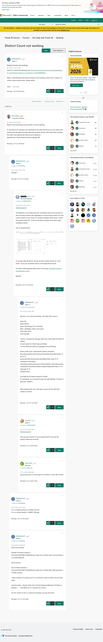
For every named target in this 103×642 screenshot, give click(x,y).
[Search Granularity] (46, 24)
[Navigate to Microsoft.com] (5, 15)
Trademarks (98, 629)
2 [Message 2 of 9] (12, 143)
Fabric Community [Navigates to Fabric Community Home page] (20, 15)
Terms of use (89, 629)
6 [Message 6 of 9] (21, 285)
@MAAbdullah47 (21, 208)
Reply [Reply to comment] (59, 148)
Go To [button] (93, 20)
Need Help (16, 86)
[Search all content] (77, 24)
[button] (46, 51)
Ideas (48, 15)
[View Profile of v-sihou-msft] (30, 196)
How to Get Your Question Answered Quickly (78, 108)
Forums (32, 15)
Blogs (66, 15)
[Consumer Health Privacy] (25, 635)
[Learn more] (76, 85)
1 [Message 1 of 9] (12, 91)
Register (73, 20)
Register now (65, 30)
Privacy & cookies (78, 629)
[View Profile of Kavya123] (28, 420)
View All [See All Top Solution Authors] (73, 150)
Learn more (5, 9)
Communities (57, 15)
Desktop (59, 37)
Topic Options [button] (57, 50)
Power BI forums (12, 37)
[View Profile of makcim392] (28, 463)
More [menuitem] (73, 15)
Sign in (81, 20)
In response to (18, 166)
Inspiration (41, 15)
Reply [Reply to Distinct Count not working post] (59, 91)
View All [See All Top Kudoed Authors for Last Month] (73, 191)
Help (87, 20)
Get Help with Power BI (42, 37)
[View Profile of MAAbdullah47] (16, 59)
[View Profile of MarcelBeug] (15, 116)
